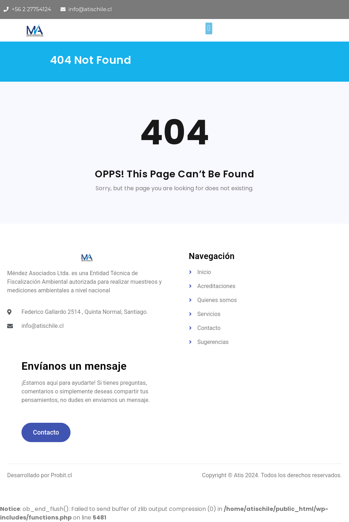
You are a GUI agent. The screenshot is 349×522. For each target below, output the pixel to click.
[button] (208, 28)
